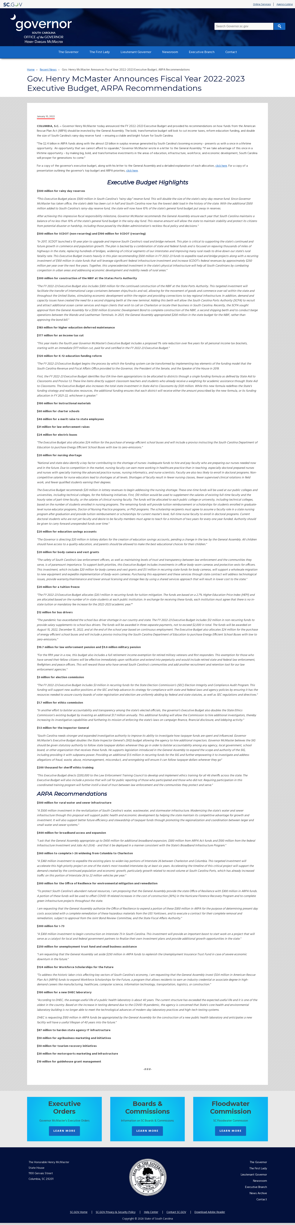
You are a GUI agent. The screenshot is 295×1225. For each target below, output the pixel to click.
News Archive (258, 1195)
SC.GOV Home (78, 1214)
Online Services (262, 4)
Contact (231, 52)
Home (31, 69)
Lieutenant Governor (136, 52)
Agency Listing (285, 4)
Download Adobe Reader (209, 1214)
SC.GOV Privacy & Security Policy (115, 1214)
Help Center (151, 1214)
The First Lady (99, 52)
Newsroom (170, 52)
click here (221, 165)
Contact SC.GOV (176, 1214)
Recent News (48, 69)
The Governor (68, 52)
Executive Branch (201, 52)
